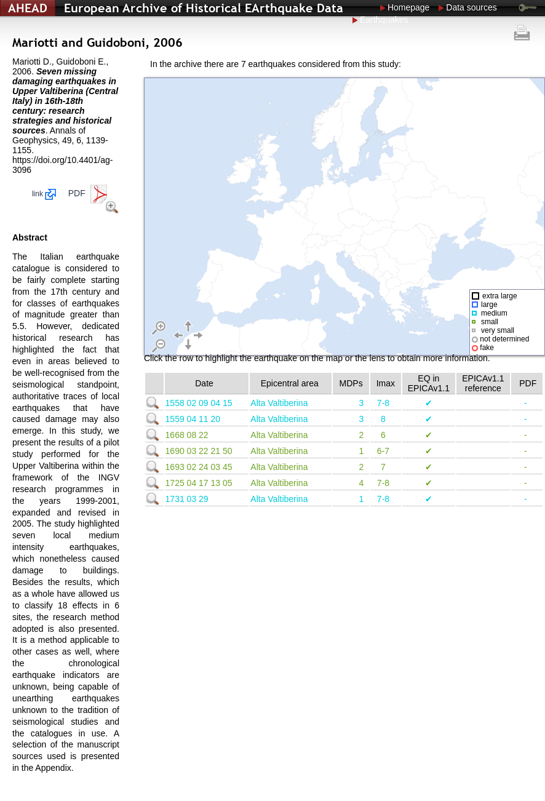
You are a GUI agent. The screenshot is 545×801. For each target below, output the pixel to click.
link (44, 193)
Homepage (409, 7)
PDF (88, 193)
